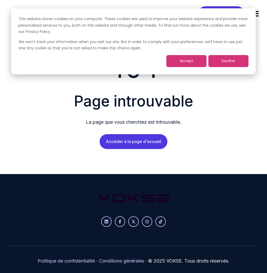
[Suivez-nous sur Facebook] (120, 221)
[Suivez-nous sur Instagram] (147, 221)
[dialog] (133, 41)
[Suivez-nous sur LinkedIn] (106, 221)
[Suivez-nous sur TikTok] (160, 221)
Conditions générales (121, 261)
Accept (186, 60)
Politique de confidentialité (66, 261)
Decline (228, 60)
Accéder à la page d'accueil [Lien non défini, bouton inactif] (133, 141)
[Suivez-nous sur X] (133, 221)
